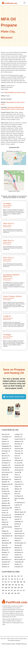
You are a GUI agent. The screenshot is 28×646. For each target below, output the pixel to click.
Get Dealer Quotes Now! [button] (15, 397)
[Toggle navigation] (24, 2)
